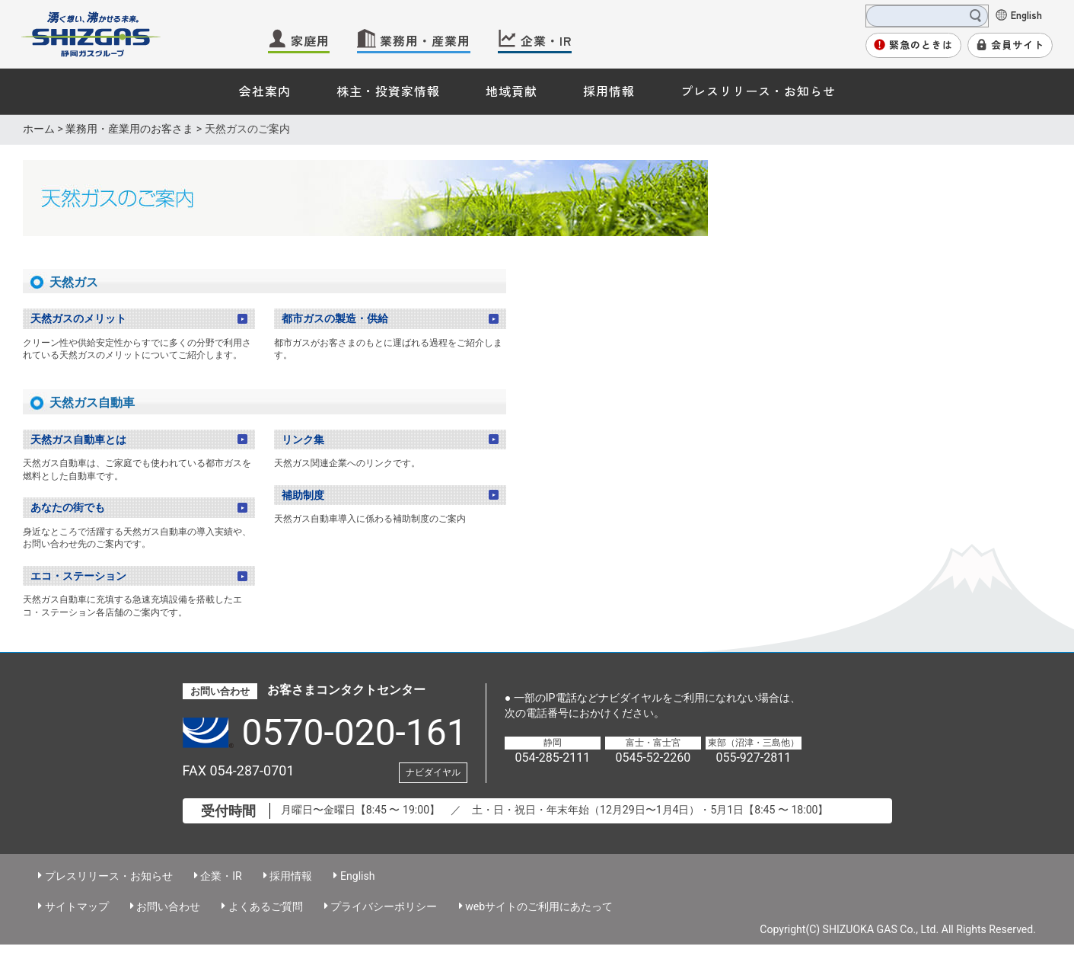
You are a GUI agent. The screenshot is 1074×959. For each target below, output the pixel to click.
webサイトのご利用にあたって (539, 906)
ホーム (39, 129)
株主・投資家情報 (388, 91)
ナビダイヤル (433, 772)
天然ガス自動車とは (78, 439)
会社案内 (265, 91)
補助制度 (303, 495)
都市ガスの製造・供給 (335, 318)
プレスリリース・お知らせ (758, 91)
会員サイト (1017, 44)
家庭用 (310, 40)
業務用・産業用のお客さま (129, 129)
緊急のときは (921, 44)
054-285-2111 (552, 757)
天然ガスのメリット (78, 318)
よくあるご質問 (265, 906)
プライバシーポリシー (383, 906)
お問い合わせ (168, 906)
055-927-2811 (753, 757)
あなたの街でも (67, 507)
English (1026, 14)
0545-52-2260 (652, 757)
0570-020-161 (354, 732)
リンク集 (303, 439)
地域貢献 (511, 91)
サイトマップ (77, 906)
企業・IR (546, 40)
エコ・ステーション (78, 576)
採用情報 (609, 91)
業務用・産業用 (425, 40)
